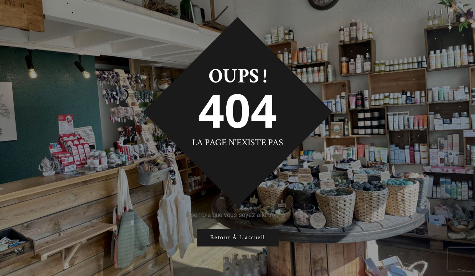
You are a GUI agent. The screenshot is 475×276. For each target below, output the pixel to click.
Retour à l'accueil (237, 237)
